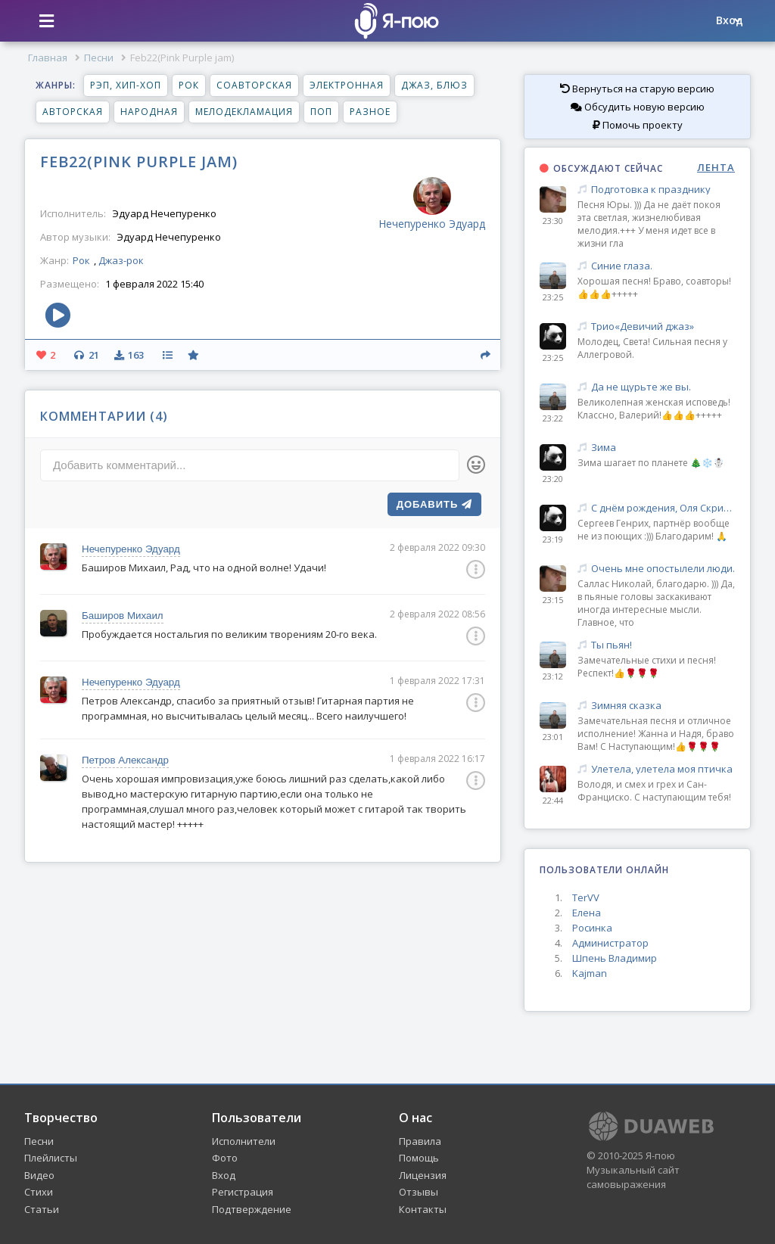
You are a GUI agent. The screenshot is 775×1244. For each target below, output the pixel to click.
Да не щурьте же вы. (656, 387)
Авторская (72, 111)
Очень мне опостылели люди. (656, 569)
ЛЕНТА (716, 168)
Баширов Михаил (122, 615)
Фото (225, 1158)
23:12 (553, 676)
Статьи (41, 1209)
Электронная (347, 85)
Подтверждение (251, 1209)
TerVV (585, 897)
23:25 (553, 297)
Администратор (610, 943)
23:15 (553, 600)
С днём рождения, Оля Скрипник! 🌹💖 (656, 508)
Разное (370, 111)
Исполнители (243, 1141)
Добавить (434, 504)
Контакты (423, 1209)
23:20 (553, 478)
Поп (321, 111)
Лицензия (423, 1175)
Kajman (589, 973)
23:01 (553, 736)
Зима (656, 448)
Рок (189, 85)
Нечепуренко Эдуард (131, 549)
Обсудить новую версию (638, 107)
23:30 (553, 220)
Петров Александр (125, 760)
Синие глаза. (656, 266)
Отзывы (418, 1192)
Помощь (419, 1158)
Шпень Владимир (614, 958)
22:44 (553, 800)
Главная (47, 57)
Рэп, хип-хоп (125, 85)
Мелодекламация (244, 111)
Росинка (592, 928)
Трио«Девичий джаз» (656, 326)
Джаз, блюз (434, 85)
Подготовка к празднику (656, 189)
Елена (586, 912)
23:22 (553, 418)
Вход (223, 1175)
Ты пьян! (656, 645)
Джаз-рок (121, 260)
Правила (420, 1141)
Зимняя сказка (656, 706)
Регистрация (242, 1192)
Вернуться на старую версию (637, 88)
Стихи (38, 1192)
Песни (99, 57)
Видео (39, 1175)
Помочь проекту (638, 125)
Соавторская (254, 85)
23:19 (553, 539)
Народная (149, 111)
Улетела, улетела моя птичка (656, 769)
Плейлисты (50, 1158)
